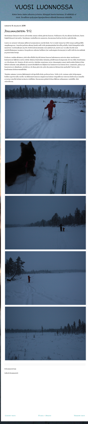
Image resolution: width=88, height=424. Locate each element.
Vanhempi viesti (79, 415)
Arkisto (48, 415)
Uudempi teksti (10, 415)
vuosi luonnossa (44, 6)
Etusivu (41, 415)
